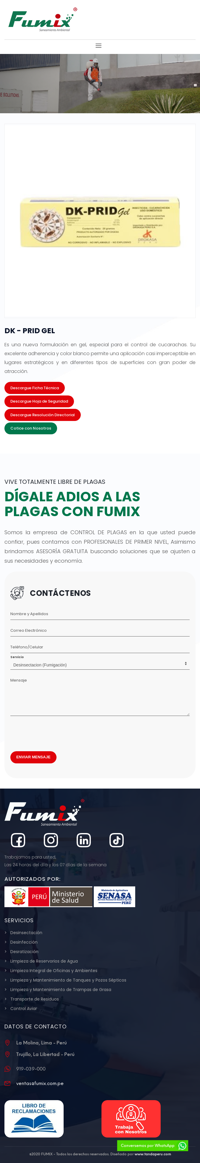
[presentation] (55, 732)
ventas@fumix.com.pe (40, 1083)
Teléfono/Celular (26, 647)
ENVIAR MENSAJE (33, 757)
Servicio (17, 657)
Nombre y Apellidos (29, 614)
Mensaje (18, 680)
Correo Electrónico (28, 630)
